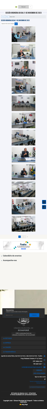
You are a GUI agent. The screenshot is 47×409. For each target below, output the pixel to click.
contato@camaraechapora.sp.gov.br (32, 367)
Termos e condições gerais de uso (38, 381)
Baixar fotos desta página (8, 23)
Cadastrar (34, 315)
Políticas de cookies (41, 383)
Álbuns (7, 16)
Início (3, 16)
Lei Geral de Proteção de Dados (37, 387)
